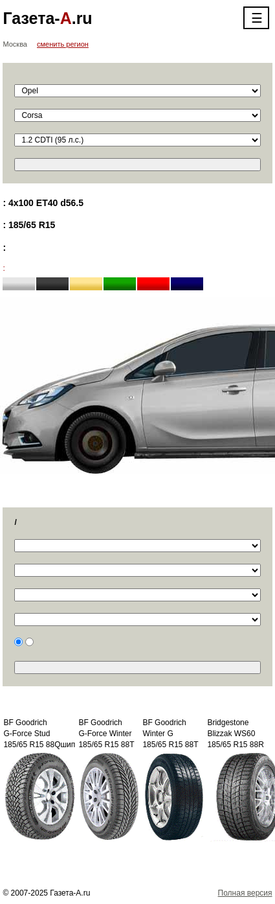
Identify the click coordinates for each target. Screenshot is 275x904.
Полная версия (245, 893)
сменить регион (63, 44)
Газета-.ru (47, 18)
